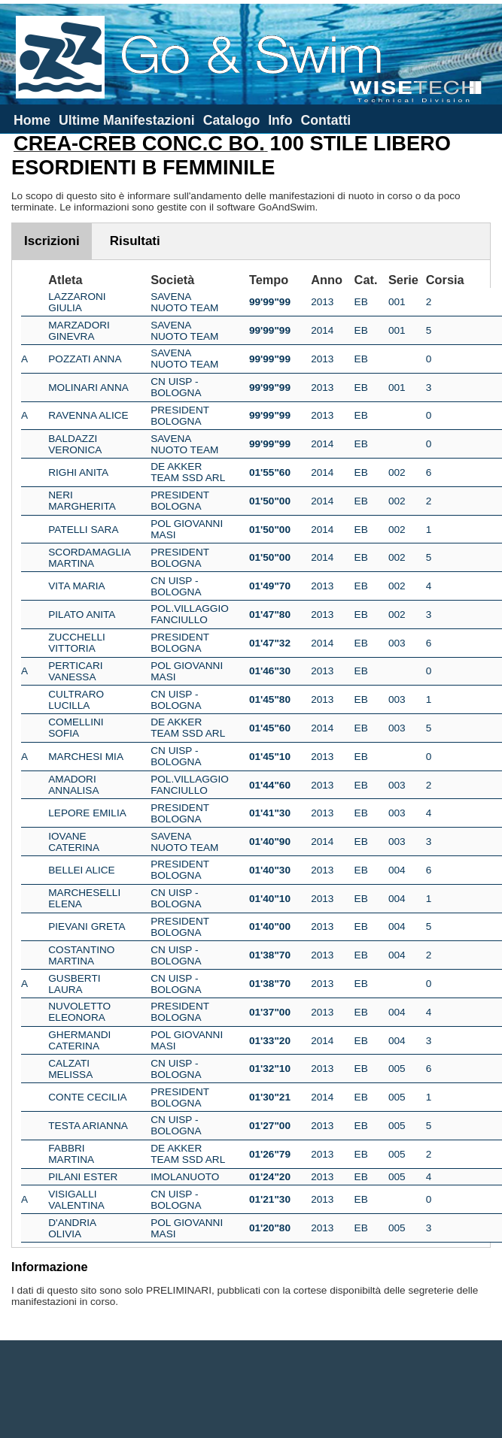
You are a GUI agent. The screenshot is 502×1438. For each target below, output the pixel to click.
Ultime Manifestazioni (127, 120)
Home (32, 120)
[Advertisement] (251, 1389)
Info (280, 120)
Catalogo (231, 120)
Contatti (325, 120)
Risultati (135, 241)
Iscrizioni (52, 241)
